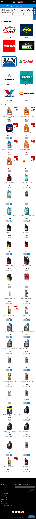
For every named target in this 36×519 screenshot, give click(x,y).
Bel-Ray (9, 69)
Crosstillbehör (13, 18)
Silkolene (9, 84)
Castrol (26, 69)
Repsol (26, 100)
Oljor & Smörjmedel (20, 18)
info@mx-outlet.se (5, 485)
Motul (9, 53)
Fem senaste (34, 13)
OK (33, 487)
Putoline (26, 37)
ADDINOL (26, 84)
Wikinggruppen (21, 517)
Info (9, 121)
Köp (11, 137)
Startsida (2, 18)
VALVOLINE (9, 100)
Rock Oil (26, 53)
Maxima (9, 37)
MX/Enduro (7, 18)
